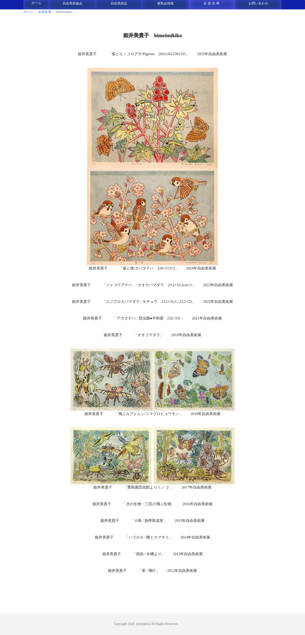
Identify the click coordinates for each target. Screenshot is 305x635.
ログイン (142, 629)
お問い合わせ (258, 3)
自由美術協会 (72, 3)
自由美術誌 (119, 3)
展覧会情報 (165, 3)
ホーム (36, 3)
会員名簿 (211, 3)
